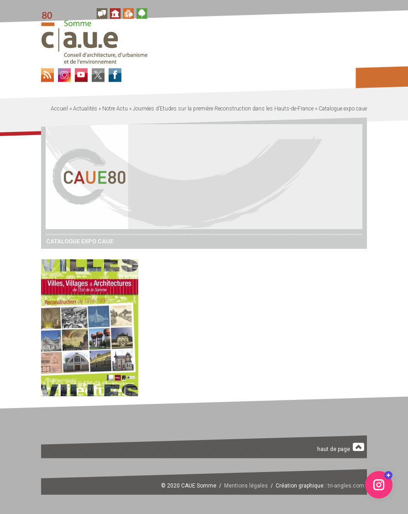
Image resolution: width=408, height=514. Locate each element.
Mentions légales (246, 486)
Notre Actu (115, 108)
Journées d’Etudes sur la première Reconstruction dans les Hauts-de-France (223, 108)
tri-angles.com (346, 486)
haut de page (340, 447)
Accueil (59, 108)
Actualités (85, 108)
